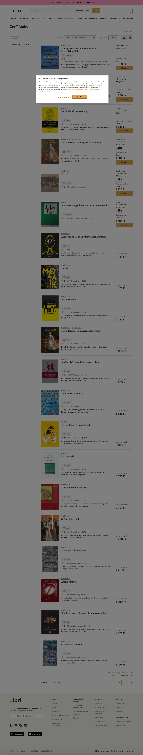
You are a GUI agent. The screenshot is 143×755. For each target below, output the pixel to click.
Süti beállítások (63, 97)
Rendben (80, 97)
